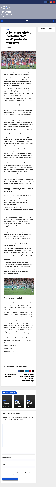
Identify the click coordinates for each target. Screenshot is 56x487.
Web (3, 464)
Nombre (5, 451)
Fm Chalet (6, 12)
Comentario (6, 422)
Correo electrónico (7, 457)
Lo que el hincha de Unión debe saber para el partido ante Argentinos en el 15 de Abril (27, 378)
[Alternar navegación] (27, 21)
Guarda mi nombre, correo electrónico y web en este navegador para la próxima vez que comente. (16, 474)
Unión (7, 29)
